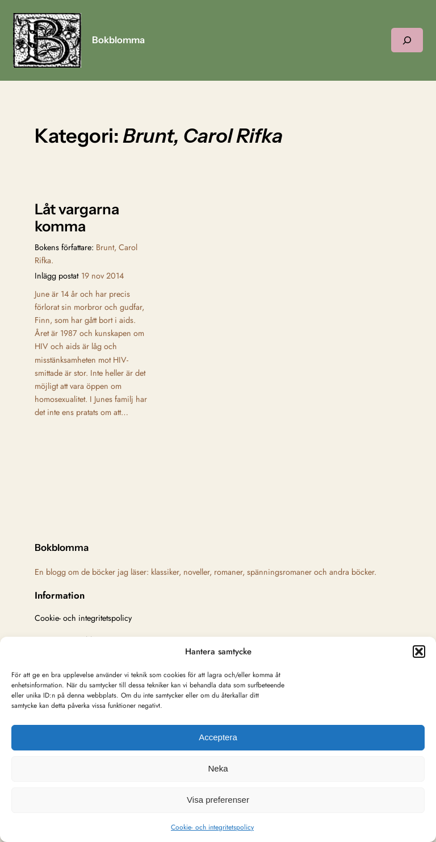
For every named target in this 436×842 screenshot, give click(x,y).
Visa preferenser (218, 799)
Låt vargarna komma (77, 218)
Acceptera (218, 737)
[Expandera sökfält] (407, 40)
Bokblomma (118, 39)
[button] (419, 651)
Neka (218, 768)
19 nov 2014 (102, 275)
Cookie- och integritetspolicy (212, 827)
